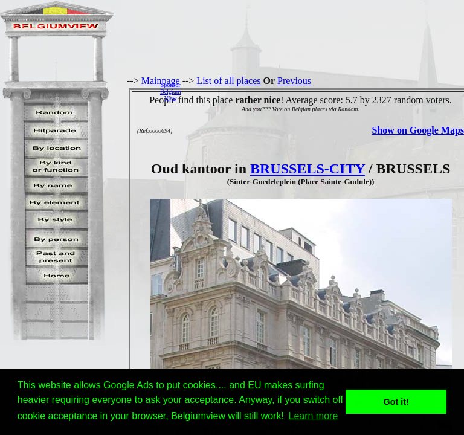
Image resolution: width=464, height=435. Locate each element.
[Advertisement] (325, 91)
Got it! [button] (396, 402)
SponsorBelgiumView (170, 92)
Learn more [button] (313, 416)
